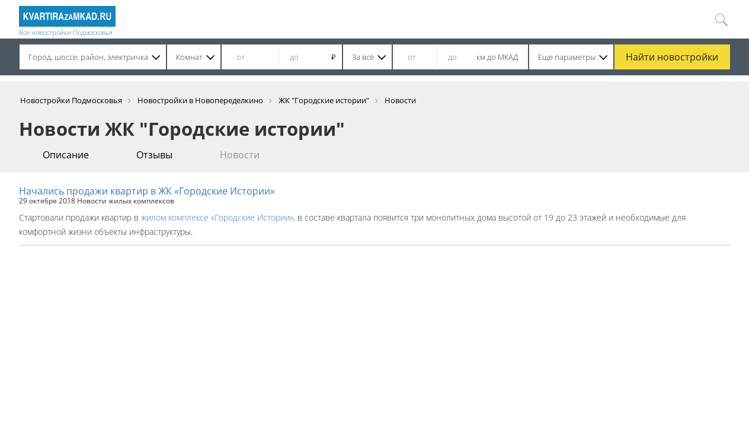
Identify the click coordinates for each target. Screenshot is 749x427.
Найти (672, 56)
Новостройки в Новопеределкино (200, 100)
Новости (240, 154)
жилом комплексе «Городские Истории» (217, 217)
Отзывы (154, 154)
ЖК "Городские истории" (324, 100)
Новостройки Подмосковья (71, 100)
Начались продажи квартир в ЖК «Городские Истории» (147, 190)
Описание (66, 154)
